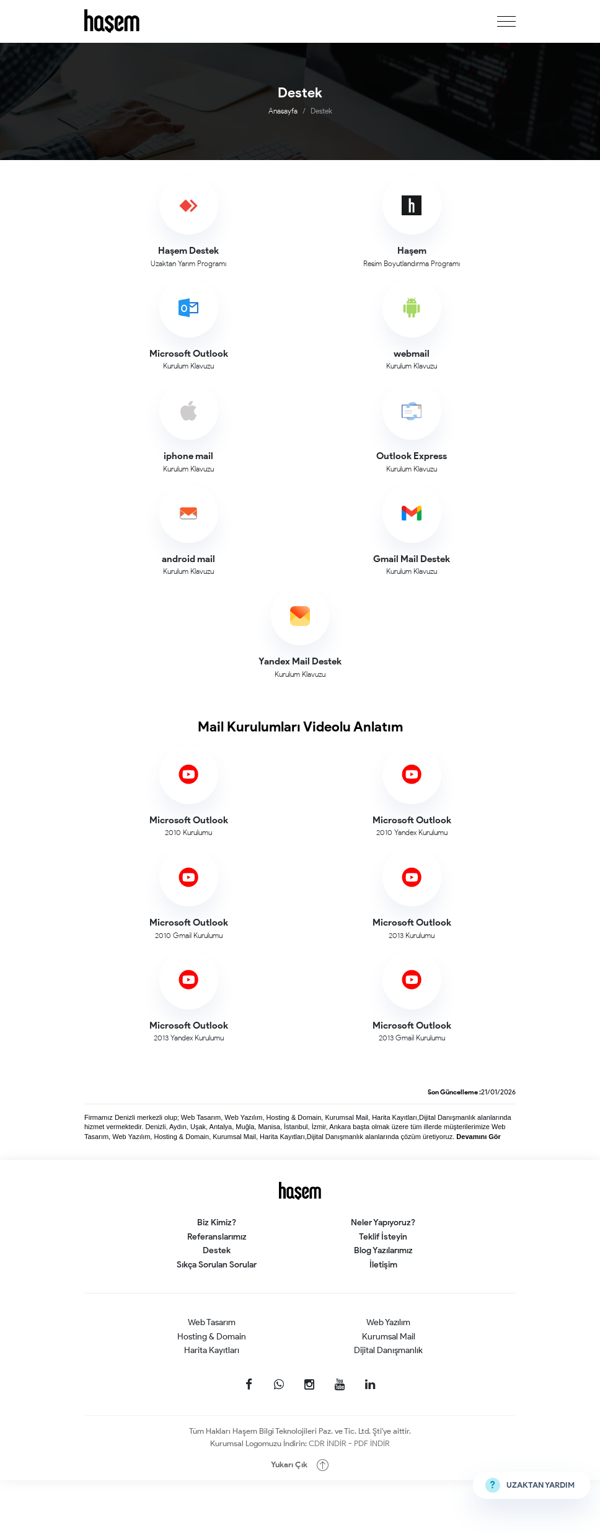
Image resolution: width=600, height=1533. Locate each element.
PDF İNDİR (372, 1443)
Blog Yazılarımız (383, 1250)
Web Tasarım (212, 1322)
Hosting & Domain (211, 1336)
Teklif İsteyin (383, 1236)
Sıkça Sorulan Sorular (217, 1264)
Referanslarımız (217, 1236)
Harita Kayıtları (211, 1350)
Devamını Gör (478, 1136)
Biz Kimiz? (216, 1222)
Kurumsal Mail (388, 1336)
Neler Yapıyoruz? (383, 1222)
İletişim (383, 1264)
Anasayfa (283, 110)
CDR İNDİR (328, 1443)
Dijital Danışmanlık (388, 1350)
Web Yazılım (388, 1322)
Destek (217, 1250)
